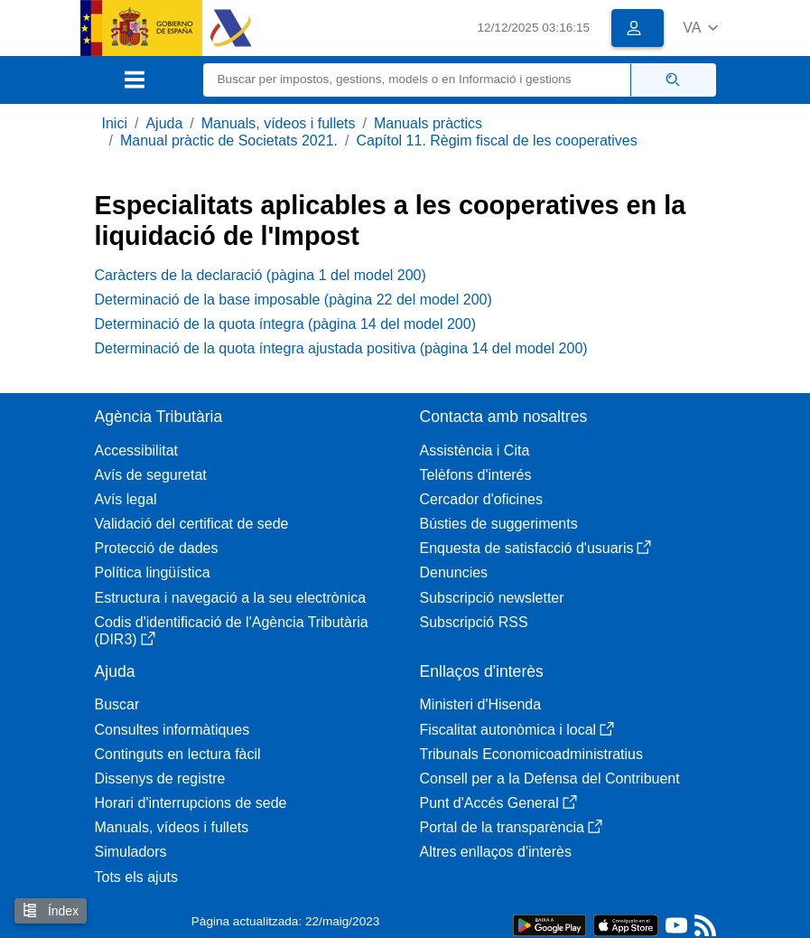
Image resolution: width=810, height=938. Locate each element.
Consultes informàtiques (172, 729)
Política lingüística (152, 572)
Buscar (117, 704)
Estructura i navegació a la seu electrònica (231, 597)
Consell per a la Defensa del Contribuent (550, 778)
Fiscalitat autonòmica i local (517, 729)
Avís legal (126, 499)
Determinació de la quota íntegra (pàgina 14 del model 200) (286, 324)
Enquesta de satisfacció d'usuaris (536, 548)
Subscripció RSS (474, 622)
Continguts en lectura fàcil (178, 754)
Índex (51, 910)
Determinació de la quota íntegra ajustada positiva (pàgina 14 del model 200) (341, 348)
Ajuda (163, 123)
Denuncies (454, 572)
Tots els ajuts (136, 877)
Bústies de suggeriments (499, 523)
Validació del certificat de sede (192, 523)
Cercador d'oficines (481, 499)
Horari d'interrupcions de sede (191, 803)
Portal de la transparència (511, 827)
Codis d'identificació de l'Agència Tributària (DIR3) (231, 630)
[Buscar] (417, 80)
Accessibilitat (136, 450)
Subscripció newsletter (492, 597)
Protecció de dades (157, 548)
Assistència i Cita (475, 450)
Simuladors (131, 851)
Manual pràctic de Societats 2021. (229, 140)
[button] (700, 27)
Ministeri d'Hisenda (481, 704)
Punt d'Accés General (498, 803)
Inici (114, 123)
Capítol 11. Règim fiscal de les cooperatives (496, 140)
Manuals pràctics (428, 123)
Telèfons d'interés (476, 475)
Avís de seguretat (151, 475)
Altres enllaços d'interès (496, 851)
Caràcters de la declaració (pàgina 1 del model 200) (260, 275)
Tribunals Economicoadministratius (532, 754)
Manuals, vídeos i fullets (278, 123)
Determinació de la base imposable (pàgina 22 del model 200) (293, 299)
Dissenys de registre (160, 778)
